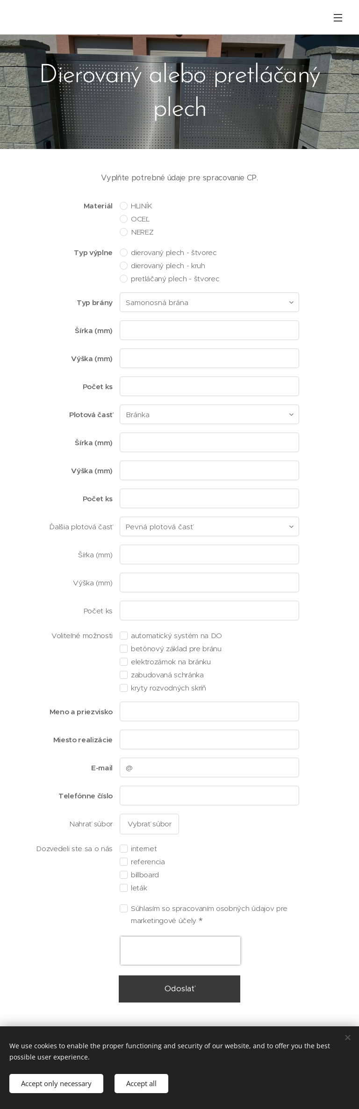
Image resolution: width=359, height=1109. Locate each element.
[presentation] (180, 951)
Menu (338, 17)
